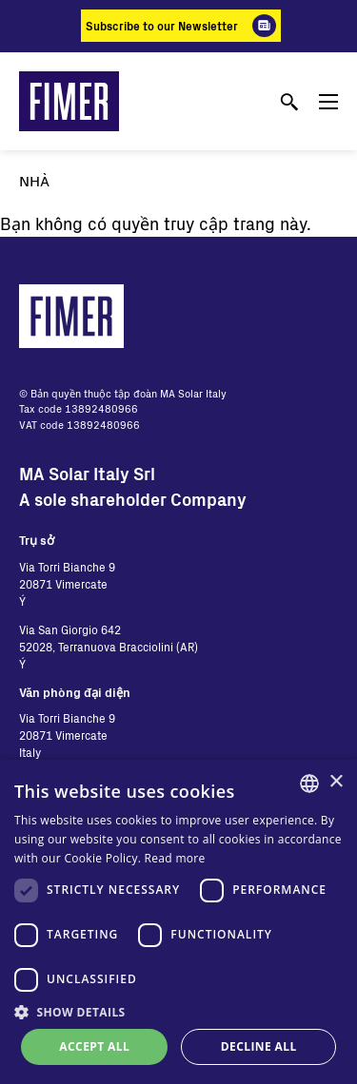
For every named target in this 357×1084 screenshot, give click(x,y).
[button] (178, 1011)
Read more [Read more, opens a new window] (175, 858)
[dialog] (178, 922)
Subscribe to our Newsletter (162, 25)
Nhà (34, 180)
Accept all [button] (94, 1046)
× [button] (335, 782)
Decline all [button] (259, 1046)
